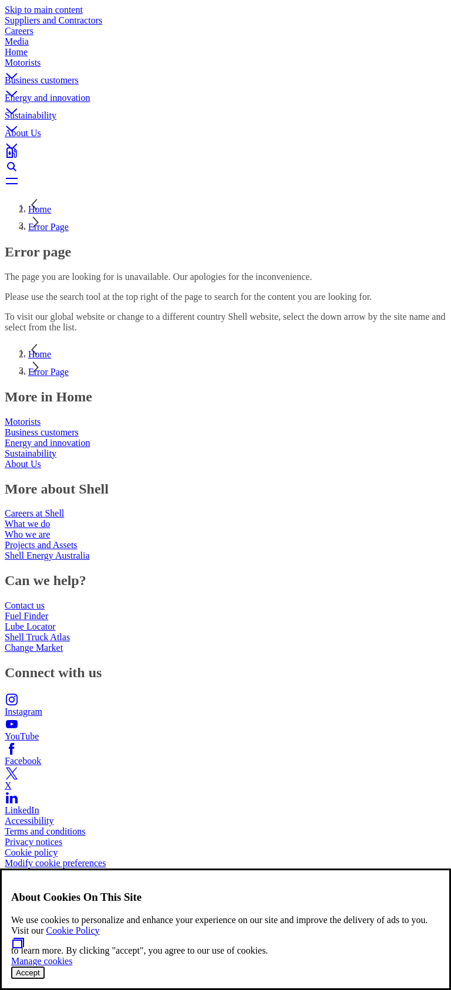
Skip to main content (44, 10)
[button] (225, 66)
